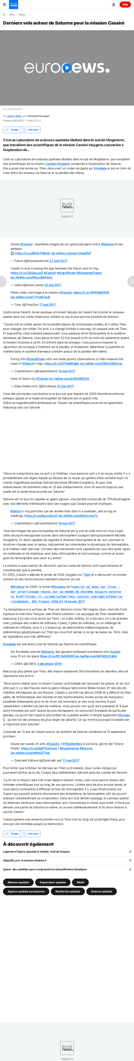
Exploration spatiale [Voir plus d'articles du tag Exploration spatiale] (53, 880)
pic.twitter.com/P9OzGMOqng (101, 363)
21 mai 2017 (65, 386)
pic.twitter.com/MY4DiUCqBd (96, 655)
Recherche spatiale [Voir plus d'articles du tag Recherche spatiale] (68, 889)
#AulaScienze (69, 747)
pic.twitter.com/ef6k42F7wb (30, 751)
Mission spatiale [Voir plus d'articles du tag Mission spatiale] (18, 880)
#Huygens (58, 587)
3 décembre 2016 (49, 662)
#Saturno (86, 747)
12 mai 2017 (71, 759)
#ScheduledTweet (88, 273)
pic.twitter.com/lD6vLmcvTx (78, 516)
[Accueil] (4, 14)
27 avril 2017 (58, 261)
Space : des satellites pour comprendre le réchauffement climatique (45, 867)
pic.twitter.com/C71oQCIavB (30, 297)
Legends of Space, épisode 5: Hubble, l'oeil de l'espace (36, 850)
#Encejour (18, 587)
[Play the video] (67, 68)
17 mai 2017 (47, 304)
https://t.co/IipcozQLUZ (41, 516)
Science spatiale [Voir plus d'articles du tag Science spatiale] (101, 889)
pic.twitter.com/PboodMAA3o (32, 277)
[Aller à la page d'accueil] (13, 4)
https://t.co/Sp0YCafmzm (39, 747)
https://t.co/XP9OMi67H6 (91, 292)
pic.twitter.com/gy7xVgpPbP (71, 253)
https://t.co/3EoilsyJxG (27, 273)
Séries (22, 15)
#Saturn (27, 363)
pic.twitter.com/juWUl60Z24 (69, 378)
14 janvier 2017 (74, 600)
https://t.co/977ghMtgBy (61, 363)
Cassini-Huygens (58, 164)
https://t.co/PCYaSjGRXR (57, 655)
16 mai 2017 (66, 523)
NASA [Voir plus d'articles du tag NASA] (80, 880)
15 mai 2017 (66, 371)
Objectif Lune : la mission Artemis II (24, 858)
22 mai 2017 (52, 285)
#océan (115, 650)
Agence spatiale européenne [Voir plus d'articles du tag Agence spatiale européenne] (26, 889)
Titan (86, 574)
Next (11, 15)
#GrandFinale (66, 273)
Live (125, 4)
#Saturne (107, 244)
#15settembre (72, 742)
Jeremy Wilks (14, 116)
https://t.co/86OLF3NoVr (32, 253)
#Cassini (26, 244)
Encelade (100, 168)
